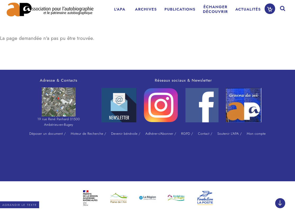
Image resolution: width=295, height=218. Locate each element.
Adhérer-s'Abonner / (161, 133)
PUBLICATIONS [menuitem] (180, 9)
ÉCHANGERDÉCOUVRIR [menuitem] (215, 9)
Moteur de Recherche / (88, 133)
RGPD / (187, 133)
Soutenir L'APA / (229, 133)
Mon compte (256, 133)
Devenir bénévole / (125, 133)
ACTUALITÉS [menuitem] (248, 9)
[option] (90, 198)
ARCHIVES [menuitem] (146, 9)
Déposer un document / (47, 133)
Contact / (205, 133)
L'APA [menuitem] (119, 9)
